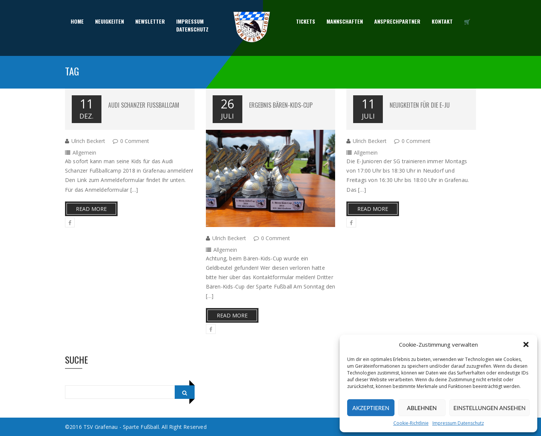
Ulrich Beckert (88, 140)
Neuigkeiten (109, 22)
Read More (91, 208)
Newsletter (150, 22)
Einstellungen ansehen (489, 407)
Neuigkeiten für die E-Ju (420, 105)
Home (77, 22)
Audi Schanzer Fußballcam (143, 105)
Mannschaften (344, 22)
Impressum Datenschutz (458, 423)
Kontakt (442, 22)
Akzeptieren (370, 407)
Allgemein (84, 152)
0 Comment (134, 140)
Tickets (305, 22)
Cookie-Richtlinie (411, 423)
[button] (526, 344)
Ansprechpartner (397, 22)
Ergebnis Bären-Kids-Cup (281, 105)
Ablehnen (422, 407)
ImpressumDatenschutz (192, 25)
